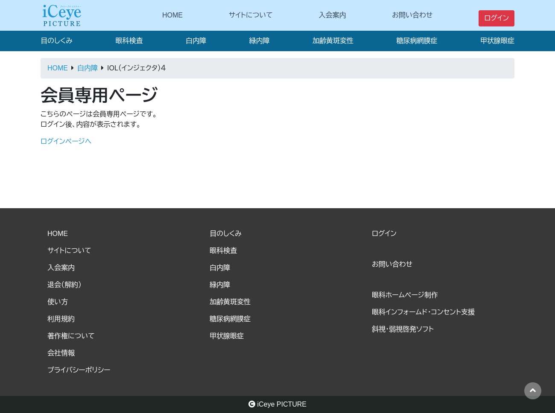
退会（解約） (64, 284)
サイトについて (251, 15)
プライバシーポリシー (79, 370)
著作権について (71, 336)
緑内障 (259, 40)
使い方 (57, 301)
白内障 (196, 40)
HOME (172, 15)
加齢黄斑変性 (333, 40)
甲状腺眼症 (497, 40)
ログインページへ (66, 141)
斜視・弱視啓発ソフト (403, 329)
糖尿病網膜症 (416, 40)
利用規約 (61, 319)
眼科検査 (129, 40)
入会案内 (332, 15)
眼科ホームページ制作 (405, 295)
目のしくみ (57, 40)
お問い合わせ (412, 15)
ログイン (496, 18)
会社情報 (61, 353)
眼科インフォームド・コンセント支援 (423, 312)
